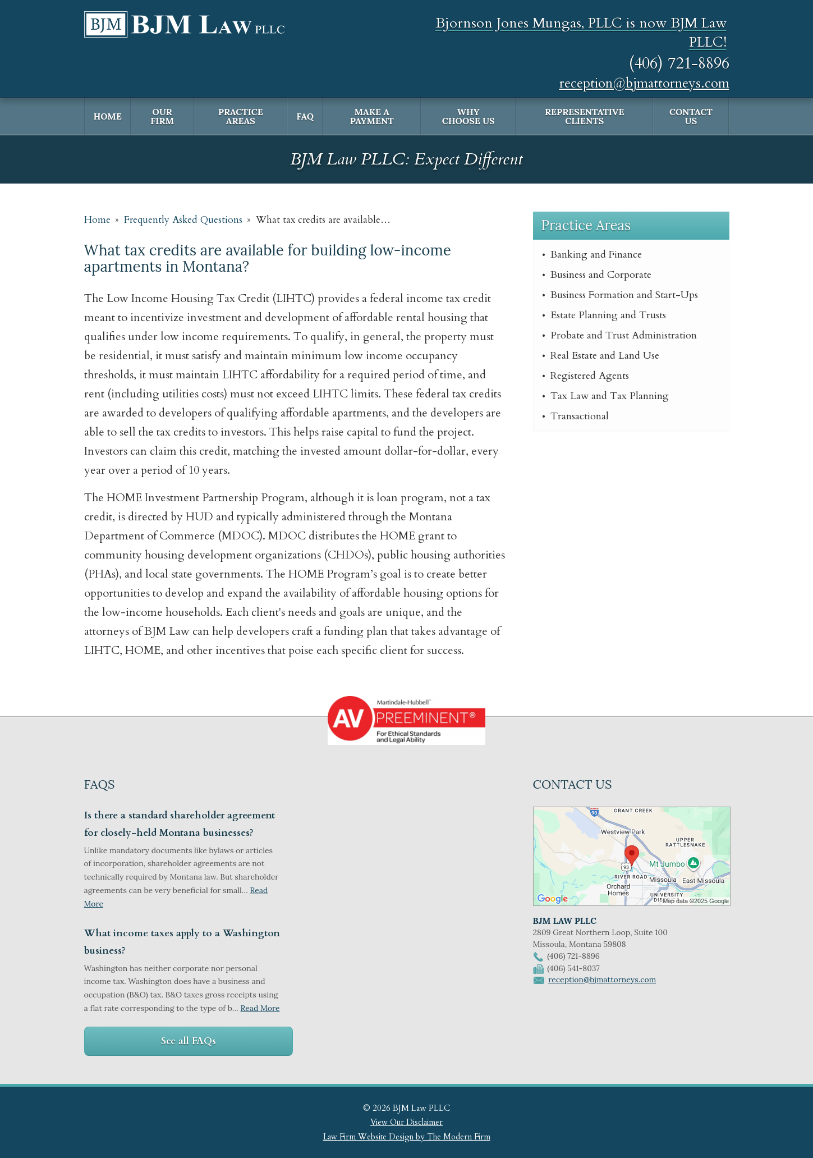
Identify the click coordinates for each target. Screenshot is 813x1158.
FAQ (305, 116)
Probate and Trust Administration (623, 335)
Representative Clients (584, 116)
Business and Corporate (600, 275)
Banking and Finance (596, 255)
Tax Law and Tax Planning (609, 396)
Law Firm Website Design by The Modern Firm (406, 1137)
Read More (259, 1008)
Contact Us (691, 116)
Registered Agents (589, 376)
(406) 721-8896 (679, 63)
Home (108, 116)
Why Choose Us (468, 116)
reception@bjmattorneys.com (644, 83)
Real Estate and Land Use (604, 356)
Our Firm (162, 116)
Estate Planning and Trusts (608, 315)
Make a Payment (372, 116)
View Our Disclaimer (406, 1122)
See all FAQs (188, 1041)
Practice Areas (240, 116)
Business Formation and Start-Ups (624, 295)
